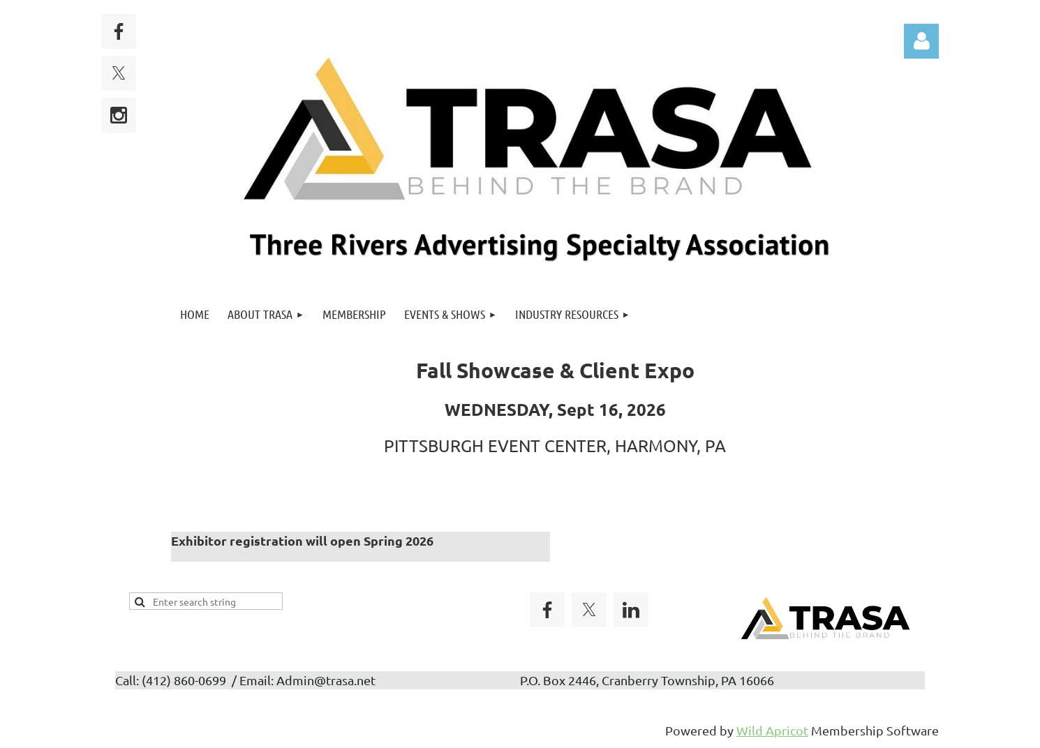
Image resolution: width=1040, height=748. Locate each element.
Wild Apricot (772, 730)
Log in (921, 41)
